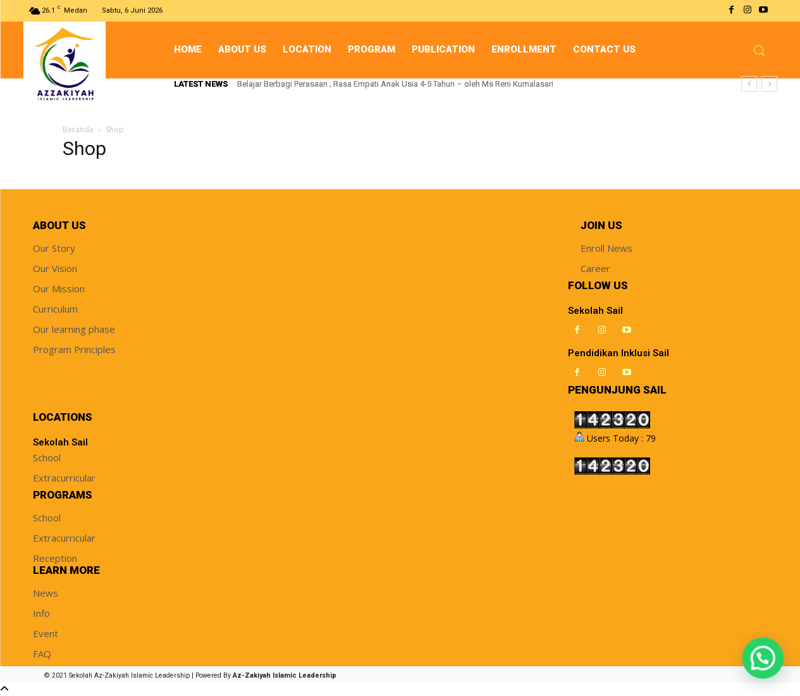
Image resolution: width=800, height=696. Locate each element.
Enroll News (606, 248)
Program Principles (74, 349)
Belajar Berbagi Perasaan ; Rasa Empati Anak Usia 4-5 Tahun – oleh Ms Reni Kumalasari (395, 84)
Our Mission (59, 288)
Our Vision (55, 268)
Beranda (78, 129)
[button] (759, 50)
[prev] (749, 84)
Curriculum (55, 308)
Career (595, 268)
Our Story (54, 248)
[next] (769, 84)
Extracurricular (64, 477)
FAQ (42, 653)
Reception (55, 558)
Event (45, 633)
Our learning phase (74, 329)
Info (41, 613)
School (47, 457)
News (45, 593)
